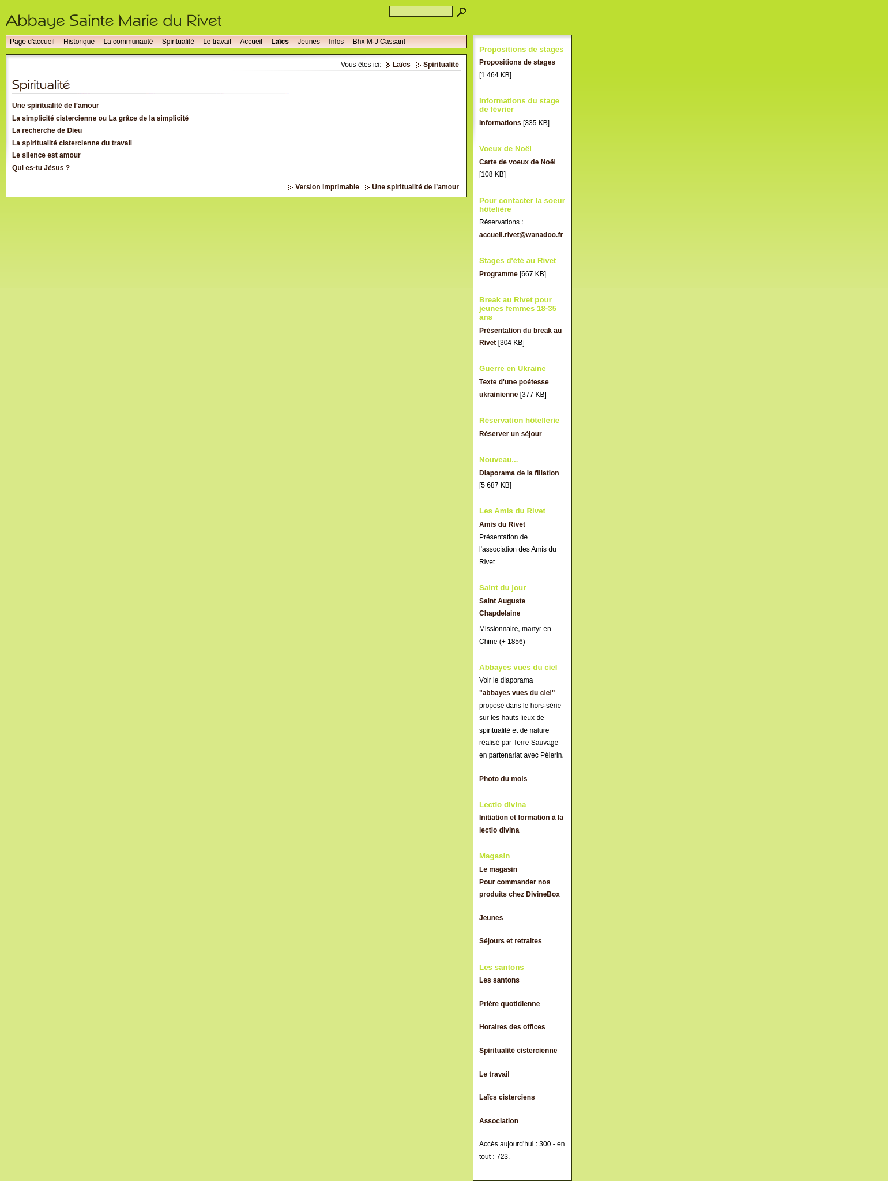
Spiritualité (178, 42)
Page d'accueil (32, 42)
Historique (79, 42)
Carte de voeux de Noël (517, 162)
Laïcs (280, 42)
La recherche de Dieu (47, 130)
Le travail (217, 42)
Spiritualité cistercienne (518, 1051)
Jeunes (309, 42)
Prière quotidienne (509, 1004)
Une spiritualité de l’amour (55, 106)
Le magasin (498, 869)
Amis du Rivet (502, 524)
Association (498, 1121)
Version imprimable (327, 187)
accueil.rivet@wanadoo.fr (521, 235)
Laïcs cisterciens (507, 1097)
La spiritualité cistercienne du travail (72, 143)
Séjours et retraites (510, 941)
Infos (336, 42)
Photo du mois (503, 779)
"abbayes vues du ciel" (517, 693)
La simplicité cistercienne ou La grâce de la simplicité (100, 118)
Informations (500, 123)
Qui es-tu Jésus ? (41, 168)
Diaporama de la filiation (519, 473)
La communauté (128, 42)
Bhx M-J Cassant (379, 42)
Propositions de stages (517, 62)
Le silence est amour (46, 155)
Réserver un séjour (510, 434)
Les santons (499, 980)
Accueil (251, 42)
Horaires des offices (512, 1027)
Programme (498, 274)
